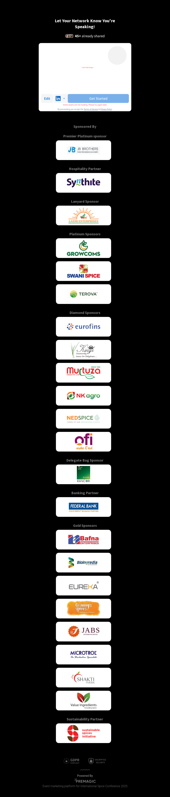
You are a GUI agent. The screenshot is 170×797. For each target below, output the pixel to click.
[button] (83, 150)
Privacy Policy (106, 109)
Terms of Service (91, 109)
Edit (47, 98)
